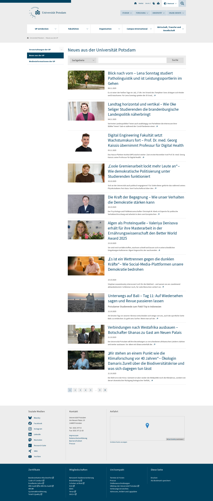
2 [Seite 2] (75, 390)
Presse (72, 443)
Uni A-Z (148, 3)
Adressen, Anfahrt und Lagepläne (123, 491)
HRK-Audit (32, 486)
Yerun (71, 491)
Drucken (154, 477)
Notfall (141, 3)
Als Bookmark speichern (160, 480)
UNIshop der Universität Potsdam (123, 486)
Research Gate (40, 445)
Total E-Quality (34, 494)
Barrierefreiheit (75, 441)
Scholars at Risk (75, 483)
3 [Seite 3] (80, 390)
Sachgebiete (83, 60)
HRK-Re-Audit (46, 486)
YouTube (37, 456)
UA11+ (71, 494)
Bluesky (37, 418)
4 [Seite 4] (85, 390)
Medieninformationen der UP (42, 61)
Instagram (38, 429)
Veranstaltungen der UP (40, 49)
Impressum (73, 435)
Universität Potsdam (54, 12)
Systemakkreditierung (37, 491)
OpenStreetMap (172, 439)
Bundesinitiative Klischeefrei (40, 477)
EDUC (71, 488)
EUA (70, 486)
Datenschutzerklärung (78, 438)
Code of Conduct (35, 480)
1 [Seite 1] (70, 390)
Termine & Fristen (117, 477)
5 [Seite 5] (90, 390)
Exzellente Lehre (35, 483)
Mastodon (38, 440)
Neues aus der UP (52, 38)
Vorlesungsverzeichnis (119, 488)
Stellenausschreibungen (120, 483)
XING (36, 451)
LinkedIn (37, 434)
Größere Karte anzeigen (118, 442)
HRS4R (31, 488)
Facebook (38, 423)
